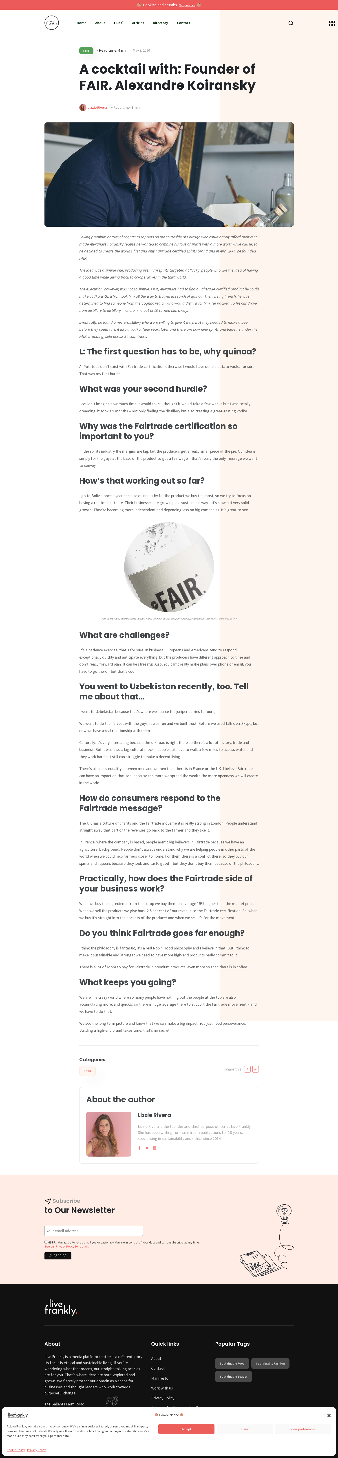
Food (86, 50)
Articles (138, 22)
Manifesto (159, 1378)
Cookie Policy (16, 1450)
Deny (245, 1429)
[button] (329, 1415)
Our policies (187, 4)
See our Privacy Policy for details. (67, 1246)
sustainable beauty (233, 1376)
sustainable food (232, 1363)
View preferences (303, 1429)
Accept (186, 1429)
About (100, 22)
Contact (183, 22)
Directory (160, 22)
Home (81, 22)
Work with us (162, 1388)
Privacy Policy (36, 1450)
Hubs (118, 22)
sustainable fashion (270, 1363)
